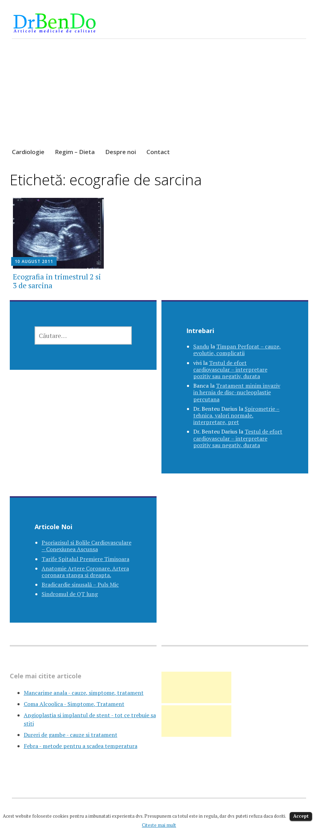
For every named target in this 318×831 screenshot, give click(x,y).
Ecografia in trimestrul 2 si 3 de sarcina (57, 281)
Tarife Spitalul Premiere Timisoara (85, 559)
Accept (301, 816)
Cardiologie (28, 152)
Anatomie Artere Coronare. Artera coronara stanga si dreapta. (85, 572)
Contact (158, 152)
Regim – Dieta (75, 152)
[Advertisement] (159, 100)
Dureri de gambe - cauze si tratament (70, 735)
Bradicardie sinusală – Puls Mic (80, 584)
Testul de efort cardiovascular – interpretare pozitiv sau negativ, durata (230, 369)
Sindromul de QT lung (70, 594)
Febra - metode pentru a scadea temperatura (80, 746)
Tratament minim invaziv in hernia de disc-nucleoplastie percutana (236, 392)
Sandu (201, 346)
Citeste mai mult (159, 825)
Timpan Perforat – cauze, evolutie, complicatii (237, 349)
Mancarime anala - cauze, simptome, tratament (84, 693)
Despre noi (120, 152)
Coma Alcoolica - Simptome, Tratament (74, 704)
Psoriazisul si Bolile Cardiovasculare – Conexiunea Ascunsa (86, 546)
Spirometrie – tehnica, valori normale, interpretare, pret (236, 415)
